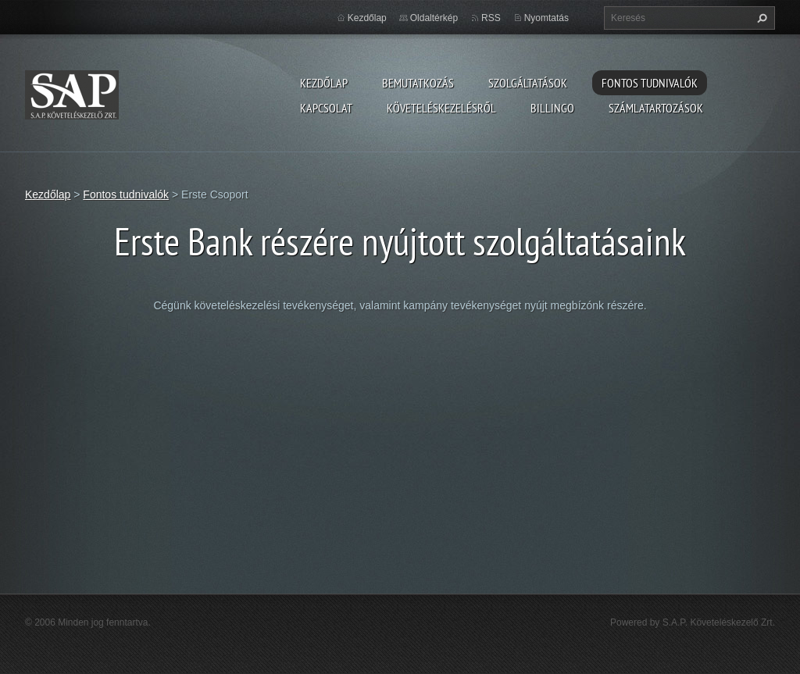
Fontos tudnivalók (650, 83)
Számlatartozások (656, 108)
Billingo (552, 108)
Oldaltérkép (434, 17)
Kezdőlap (324, 83)
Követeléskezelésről (441, 108)
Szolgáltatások (527, 83)
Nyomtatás (546, 17)
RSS (491, 17)
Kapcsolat (326, 108)
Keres (760, 18)
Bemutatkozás (418, 83)
